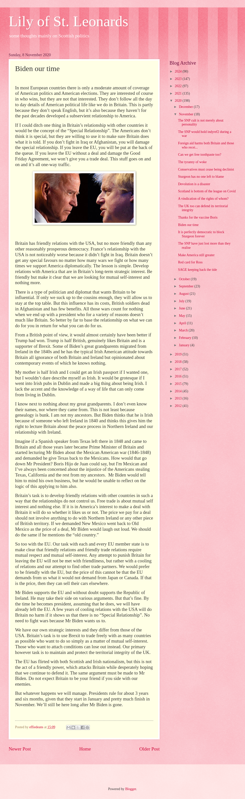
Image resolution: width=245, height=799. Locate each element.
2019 (178, 354)
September (186, 286)
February (185, 338)
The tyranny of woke (192, 162)
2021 (178, 93)
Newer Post (20, 748)
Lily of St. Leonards (68, 21)
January (184, 345)
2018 (178, 362)
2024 (178, 71)
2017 (178, 369)
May (182, 316)
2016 (178, 376)
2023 (178, 79)
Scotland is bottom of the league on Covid (207, 191)
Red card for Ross (190, 262)
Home (85, 748)
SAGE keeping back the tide (197, 270)
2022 (178, 86)
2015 (178, 384)
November (186, 114)
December (186, 107)
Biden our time (188, 225)
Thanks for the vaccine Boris (197, 217)
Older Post (149, 748)
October (185, 279)
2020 (178, 100)
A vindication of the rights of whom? (203, 198)
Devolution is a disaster (194, 184)
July (182, 301)
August (184, 294)
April (183, 323)
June (182, 308)
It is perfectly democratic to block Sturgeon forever (201, 234)
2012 (178, 406)
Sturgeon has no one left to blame (201, 176)
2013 (178, 398)
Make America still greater (196, 255)
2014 (178, 391)
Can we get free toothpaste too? (199, 154)
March (184, 330)
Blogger (130, 789)
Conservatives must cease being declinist (206, 169)
